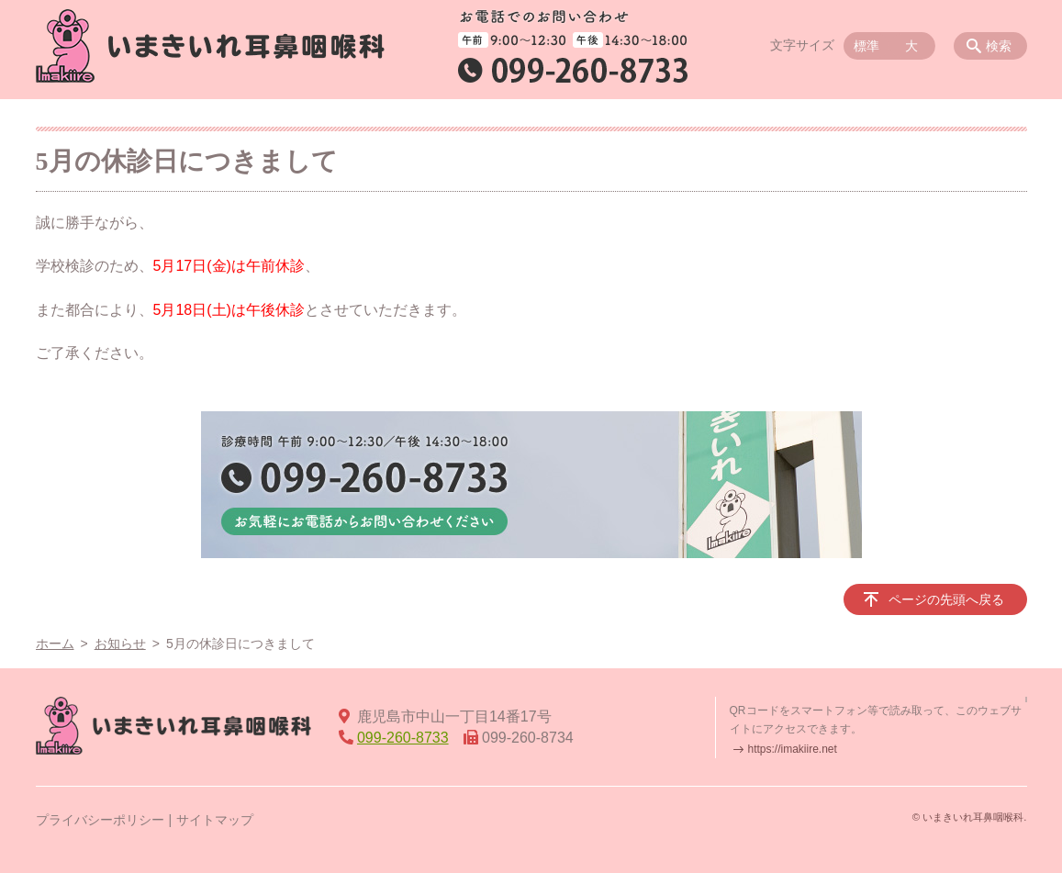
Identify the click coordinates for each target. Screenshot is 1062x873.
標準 (866, 46)
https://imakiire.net (792, 749)
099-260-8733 (403, 737)
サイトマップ (214, 819)
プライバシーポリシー (100, 819)
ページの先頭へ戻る (946, 599)
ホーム (55, 643)
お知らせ (120, 643)
